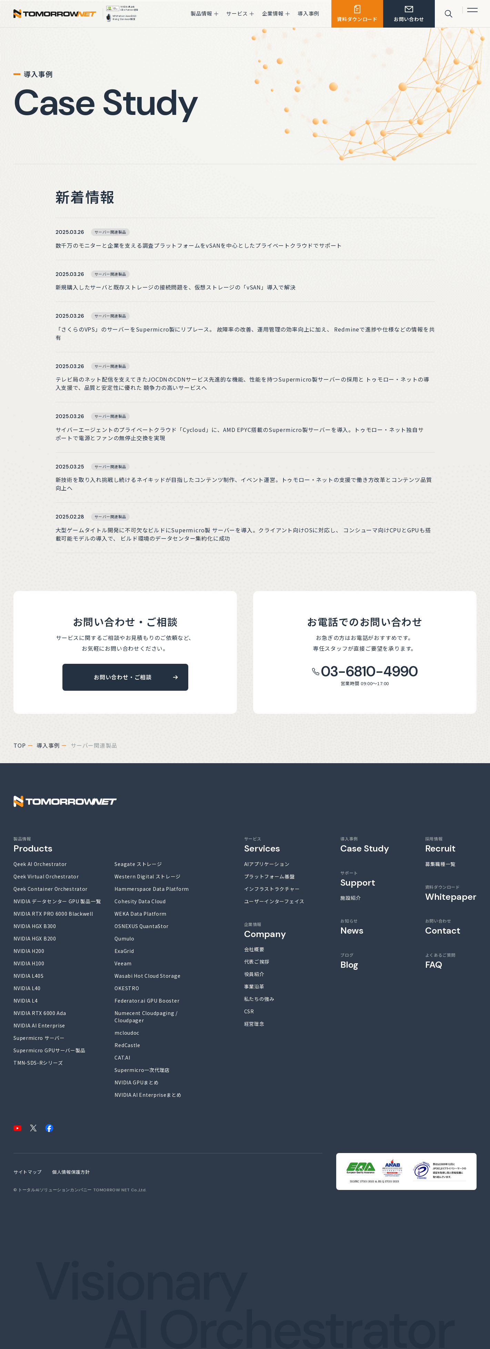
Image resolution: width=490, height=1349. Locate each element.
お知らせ (351, 927)
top (19, 745)
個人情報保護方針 (71, 1172)
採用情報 (440, 845)
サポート (357, 879)
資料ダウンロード (451, 893)
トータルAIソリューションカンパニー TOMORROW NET (74, 1190)
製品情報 (32, 845)
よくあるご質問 (440, 961)
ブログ (349, 961)
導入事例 (48, 745)
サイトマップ (27, 1172)
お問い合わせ (442, 927)
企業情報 (265, 930)
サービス (262, 845)
